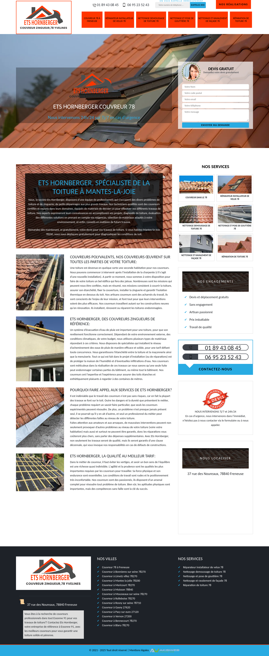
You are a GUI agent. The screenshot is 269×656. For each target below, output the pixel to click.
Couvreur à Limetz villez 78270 (119, 576)
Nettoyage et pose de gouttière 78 (182, 20)
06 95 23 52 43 (135, 5)
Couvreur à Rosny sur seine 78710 (121, 603)
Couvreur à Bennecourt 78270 (119, 621)
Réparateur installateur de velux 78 (119, 20)
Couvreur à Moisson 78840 (117, 589)
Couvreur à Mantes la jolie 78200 (121, 580)
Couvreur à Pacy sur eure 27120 (120, 612)
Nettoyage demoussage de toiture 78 (151, 20)
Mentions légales (139, 650)
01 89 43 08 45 (105, 5)
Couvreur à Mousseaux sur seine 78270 (124, 594)
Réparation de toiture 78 (241, 20)
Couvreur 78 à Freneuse (92, 20)
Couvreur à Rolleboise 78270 (118, 598)
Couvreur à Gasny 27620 (116, 607)
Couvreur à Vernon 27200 (116, 616)
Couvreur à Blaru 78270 (115, 625)
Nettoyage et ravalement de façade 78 (212, 20)
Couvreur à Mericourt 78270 (118, 585)
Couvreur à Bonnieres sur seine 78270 (124, 571)
